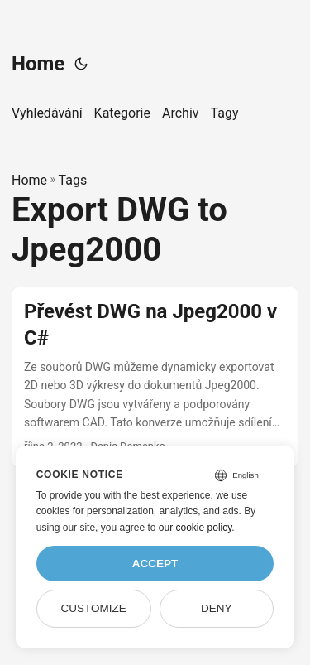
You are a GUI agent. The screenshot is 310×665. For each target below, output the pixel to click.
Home (38, 63)
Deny (216, 608)
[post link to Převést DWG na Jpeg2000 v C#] (155, 377)
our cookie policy (195, 527)
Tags (73, 180)
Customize (93, 608)
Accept (155, 563)
